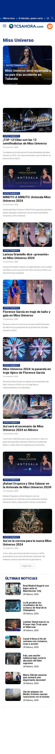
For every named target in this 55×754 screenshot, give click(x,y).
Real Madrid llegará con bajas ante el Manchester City (36, 588)
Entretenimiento (16, 65)
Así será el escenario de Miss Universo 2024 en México (23, 428)
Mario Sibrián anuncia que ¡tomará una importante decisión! (35, 677)
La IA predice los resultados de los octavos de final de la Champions (34, 606)
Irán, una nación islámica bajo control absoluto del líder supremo (34, 659)
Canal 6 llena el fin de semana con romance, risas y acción (35, 641)
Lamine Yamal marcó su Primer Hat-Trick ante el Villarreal (36, 624)
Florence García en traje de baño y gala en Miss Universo (26, 313)
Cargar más (27, 566)
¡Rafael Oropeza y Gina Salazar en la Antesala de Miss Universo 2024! (27, 485)
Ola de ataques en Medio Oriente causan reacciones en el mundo (36, 694)
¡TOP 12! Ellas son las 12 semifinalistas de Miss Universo (25, 141)
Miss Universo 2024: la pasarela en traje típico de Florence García (27, 370)
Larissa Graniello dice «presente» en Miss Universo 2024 (26, 256)
